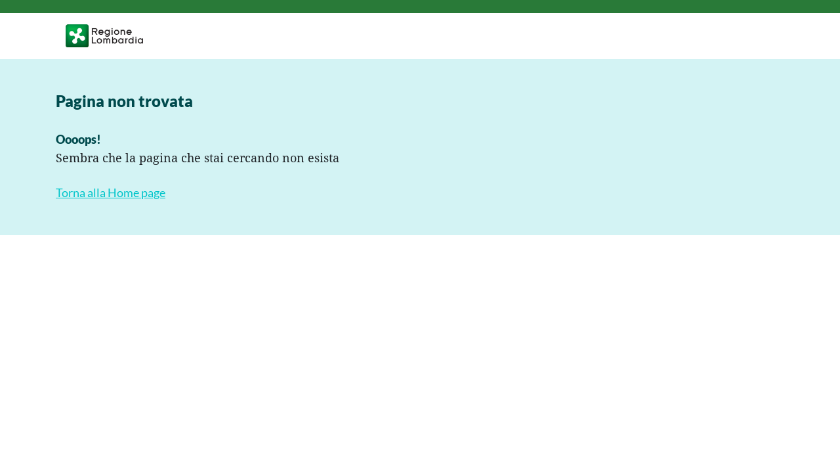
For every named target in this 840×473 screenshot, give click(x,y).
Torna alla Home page (110, 193)
